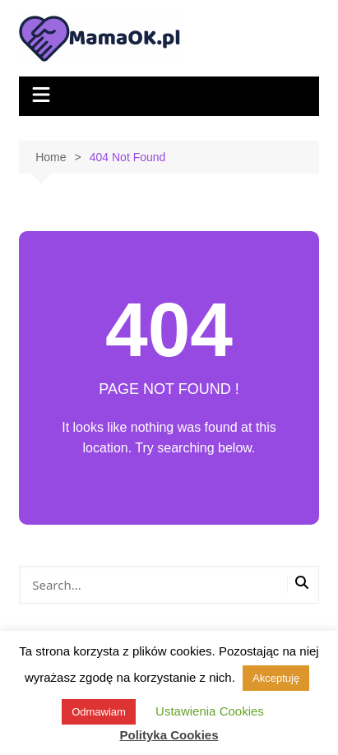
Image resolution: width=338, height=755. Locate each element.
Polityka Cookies (168, 735)
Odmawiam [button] (99, 712)
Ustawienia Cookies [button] (209, 711)
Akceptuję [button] (275, 678)
